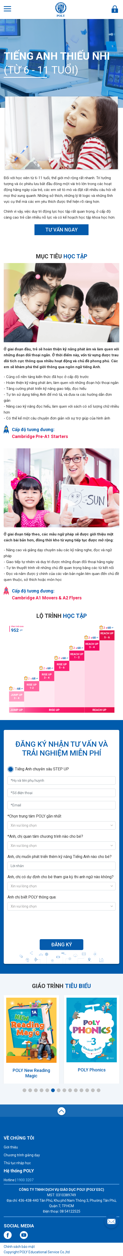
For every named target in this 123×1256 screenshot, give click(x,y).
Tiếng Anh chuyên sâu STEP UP (42, 769)
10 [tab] (76, 1090)
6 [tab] (53, 1090)
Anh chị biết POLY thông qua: (31, 897)
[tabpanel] (31, 1038)
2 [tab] (30, 1090)
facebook (8, 1235)
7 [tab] (59, 1090)
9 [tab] (70, 1090)
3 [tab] (36, 1090)
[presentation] (61, 924)
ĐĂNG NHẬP (114, 9)
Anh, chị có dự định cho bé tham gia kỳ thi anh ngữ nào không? (60, 877)
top (61, 1112)
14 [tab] (98, 1090)
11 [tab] (81, 1090)
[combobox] (61, 825)
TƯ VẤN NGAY (61, 230)
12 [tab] (87, 1090)
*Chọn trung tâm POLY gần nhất (34, 816)
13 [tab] (93, 1090)
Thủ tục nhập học (17, 1163)
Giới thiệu (11, 1147)
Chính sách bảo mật (19, 1247)
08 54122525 (70, 1211)
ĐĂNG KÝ (61, 945)
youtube (24, 1235)
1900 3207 (25, 1180)
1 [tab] (24, 1090)
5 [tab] (47, 1090)
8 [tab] (64, 1090)
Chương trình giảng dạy (22, 1155)
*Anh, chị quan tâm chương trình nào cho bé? (45, 836)
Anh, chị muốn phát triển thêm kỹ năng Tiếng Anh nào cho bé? (59, 856)
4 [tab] (41, 1090)
